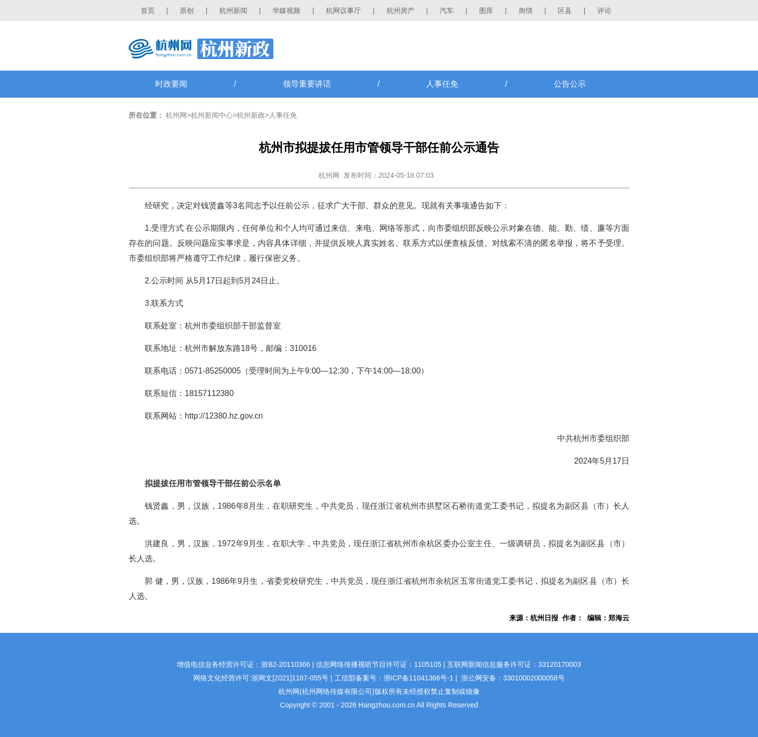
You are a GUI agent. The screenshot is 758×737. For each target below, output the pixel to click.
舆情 (526, 11)
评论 (604, 11)
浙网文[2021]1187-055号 (289, 678)
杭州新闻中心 (212, 115)
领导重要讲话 (307, 84)
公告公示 (570, 84)
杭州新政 (251, 115)
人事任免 (442, 84)
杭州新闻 (233, 11)
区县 (565, 11)
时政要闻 (171, 84)
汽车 (447, 11)
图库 (486, 11)
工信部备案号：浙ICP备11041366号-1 (394, 678)
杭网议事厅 (343, 11)
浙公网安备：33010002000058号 (513, 678)
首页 (148, 11)
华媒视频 (286, 11)
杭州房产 (401, 11)
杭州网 (176, 115)
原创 (187, 11)
